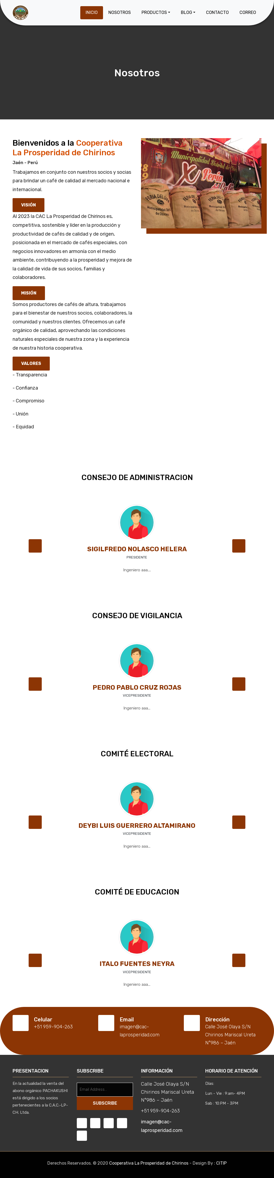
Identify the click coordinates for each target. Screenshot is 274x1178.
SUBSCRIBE (105, 1103)
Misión (28, 293)
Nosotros (119, 12)
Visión (28, 204)
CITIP (221, 1163)
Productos (154, 12)
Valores (31, 363)
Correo (247, 12)
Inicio (92, 12)
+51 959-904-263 (160, 1111)
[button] (35, 546)
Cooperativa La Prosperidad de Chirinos (148, 1163)
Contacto (217, 12)
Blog (186, 12)
